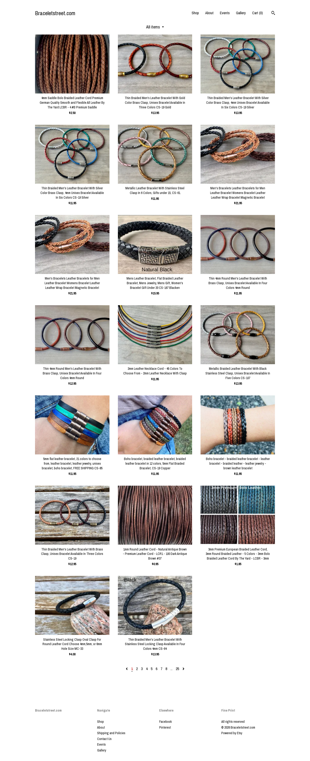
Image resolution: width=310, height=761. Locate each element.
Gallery (241, 12)
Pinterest (165, 727)
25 (177, 668)
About (209, 12)
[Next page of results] (183, 668)
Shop (195, 12)
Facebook (165, 721)
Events (225, 12)
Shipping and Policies (111, 733)
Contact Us (104, 739)
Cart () (257, 12)
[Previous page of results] (127, 668)
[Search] (273, 13)
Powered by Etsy (231, 733)
